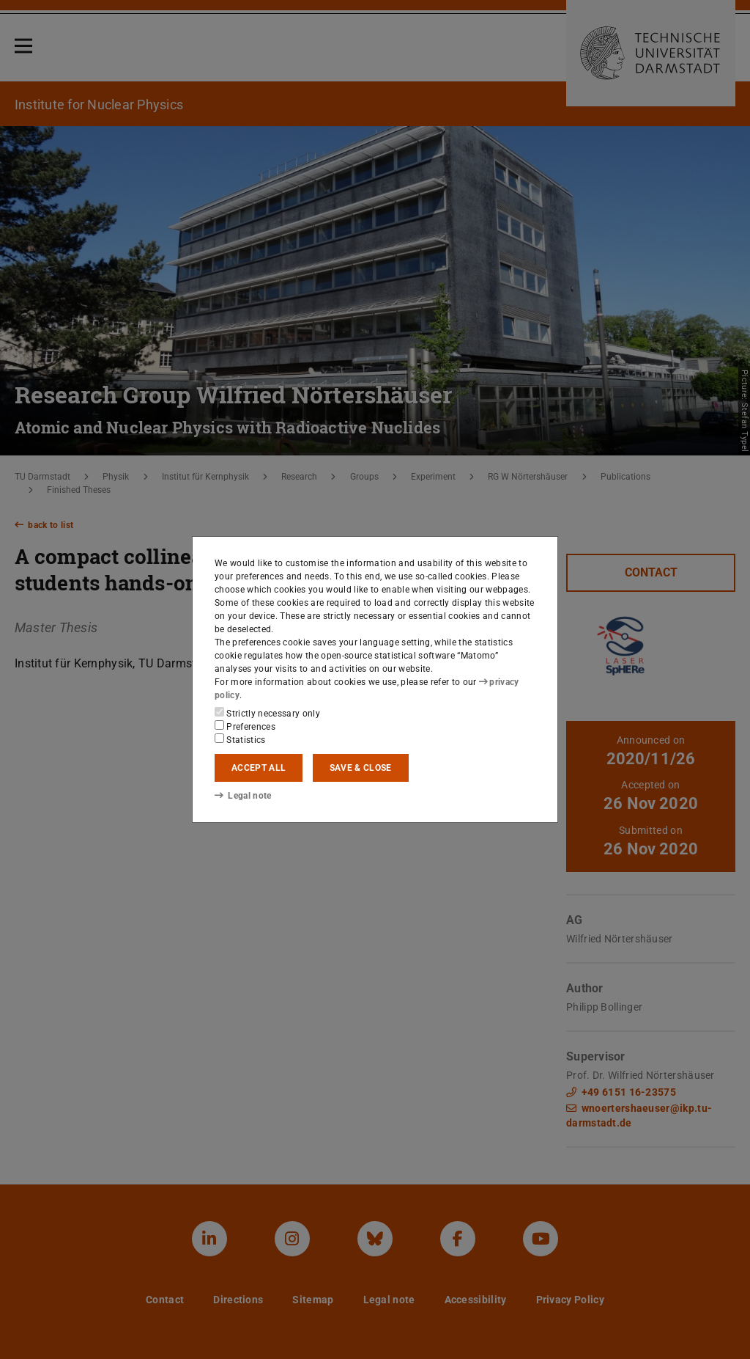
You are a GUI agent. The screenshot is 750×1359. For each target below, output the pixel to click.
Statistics (240, 739)
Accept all (258, 768)
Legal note (243, 796)
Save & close (361, 768)
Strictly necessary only (267, 713)
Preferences (245, 726)
